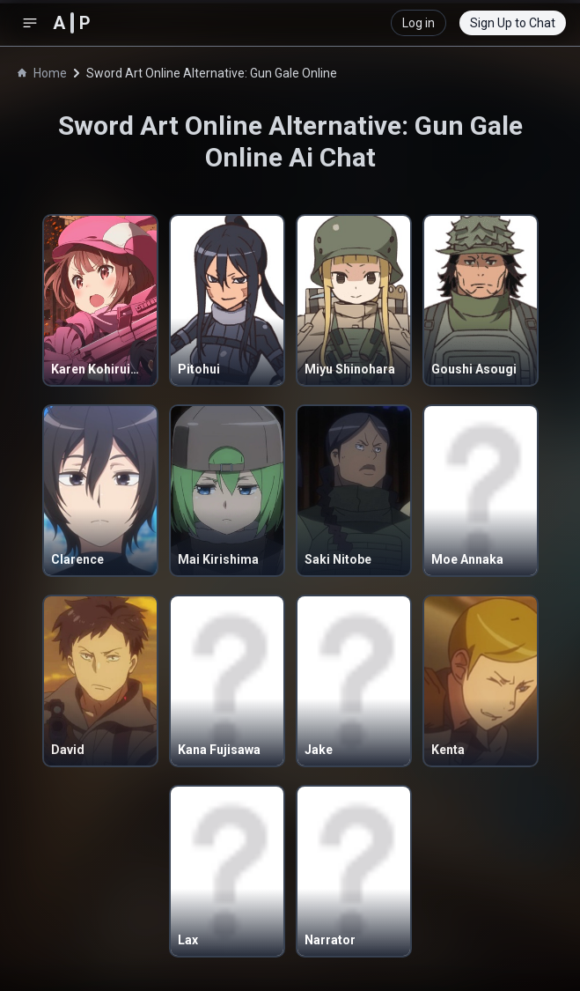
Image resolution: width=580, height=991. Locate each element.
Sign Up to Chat (512, 23)
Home (42, 73)
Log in (418, 23)
